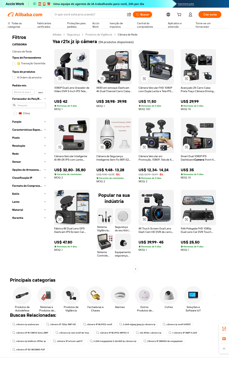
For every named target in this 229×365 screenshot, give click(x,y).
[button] (129, 14)
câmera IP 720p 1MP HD (61, 324)
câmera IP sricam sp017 (67, 341)
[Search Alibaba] (89, 14)
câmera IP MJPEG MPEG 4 (112, 332)
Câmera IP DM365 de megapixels (163, 341)
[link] (224, 329)
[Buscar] (142, 14)
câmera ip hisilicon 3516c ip (29, 341)
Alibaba (57, 34)
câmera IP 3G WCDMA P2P (28, 349)
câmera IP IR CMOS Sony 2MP (30, 332)
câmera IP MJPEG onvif (97, 324)
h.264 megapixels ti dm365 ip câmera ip (113, 341)
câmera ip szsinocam (25, 324)
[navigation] (29, 152)
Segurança (73, 34)
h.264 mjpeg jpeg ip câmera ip (137, 324)
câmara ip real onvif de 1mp (72, 332)
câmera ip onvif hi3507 (177, 324)
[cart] (180, 15)
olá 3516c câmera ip (148, 332)
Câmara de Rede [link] (127, 34)
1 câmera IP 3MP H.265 (183, 332)
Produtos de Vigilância (98, 34)
